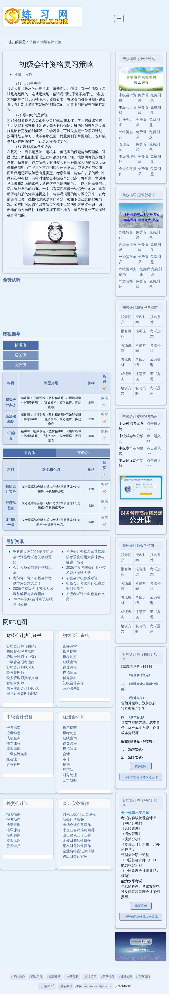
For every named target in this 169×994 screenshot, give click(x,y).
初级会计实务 (73, 683)
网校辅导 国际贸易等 (138, 195)
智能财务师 (15, 683)
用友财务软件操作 (77, 845)
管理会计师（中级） (22, 656)
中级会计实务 (17, 753)
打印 (17, 74)
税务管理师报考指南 (22, 677)
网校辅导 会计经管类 (138, 58)
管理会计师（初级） (22, 646)
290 (91, 402)
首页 (32, 41)
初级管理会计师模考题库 (141, 777)
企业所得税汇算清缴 (78, 851)
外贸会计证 (17, 803)
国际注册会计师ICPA (22, 688)
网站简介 (18, 976)
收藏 (28, 74)
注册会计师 (74, 717)
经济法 (11, 759)
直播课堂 (70, 646)
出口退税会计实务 (77, 835)
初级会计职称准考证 (82, 578)
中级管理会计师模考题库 (141, 917)
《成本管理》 (136, 717)
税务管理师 (15, 672)
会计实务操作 (76, 803)
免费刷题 (155, 98)
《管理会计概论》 (139, 675)
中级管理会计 (127, 159)
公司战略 (70, 780)
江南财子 (46, 986)
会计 (66, 753)
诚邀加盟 (125, 976)
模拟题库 (70, 672)
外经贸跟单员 (127, 259)
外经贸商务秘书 (127, 271)
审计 (66, 759)
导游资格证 (126, 284)
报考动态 (70, 656)
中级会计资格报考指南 (140, 416)
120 (91, 489)
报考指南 (70, 651)
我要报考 (141, 766)
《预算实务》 (136, 698)
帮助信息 (107, 976)
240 (91, 522)
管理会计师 (126, 147)
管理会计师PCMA (20, 667)
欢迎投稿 (54, 976)
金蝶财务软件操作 (77, 840)
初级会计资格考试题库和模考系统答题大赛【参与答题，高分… (85, 557)
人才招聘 (89, 976)
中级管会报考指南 (20, 662)
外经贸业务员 (127, 247)
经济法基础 (71, 688)
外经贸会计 (126, 134)
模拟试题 (13, 840)
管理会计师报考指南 (138, 545)
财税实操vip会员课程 (79, 814)
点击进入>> (154, 426)
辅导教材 (70, 677)
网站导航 (36, 976)
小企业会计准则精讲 (78, 830)
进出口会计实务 (75, 856)
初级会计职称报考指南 (140, 307)
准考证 (140, 331)
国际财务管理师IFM (21, 693)
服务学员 (13, 845)
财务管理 (13, 764)
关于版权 (71, 976)
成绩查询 (70, 662)
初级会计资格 (50, 41)
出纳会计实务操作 (77, 824)
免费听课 (143, 98)
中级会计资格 (19, 717)
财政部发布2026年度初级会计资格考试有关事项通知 (33, 557)
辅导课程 (70, 667)
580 (91, 435)
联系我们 (143, 976)
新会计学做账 (73, 819)
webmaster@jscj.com (98, 986)
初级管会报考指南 (20, 651)
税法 (66, 764)
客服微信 (65, 986)
